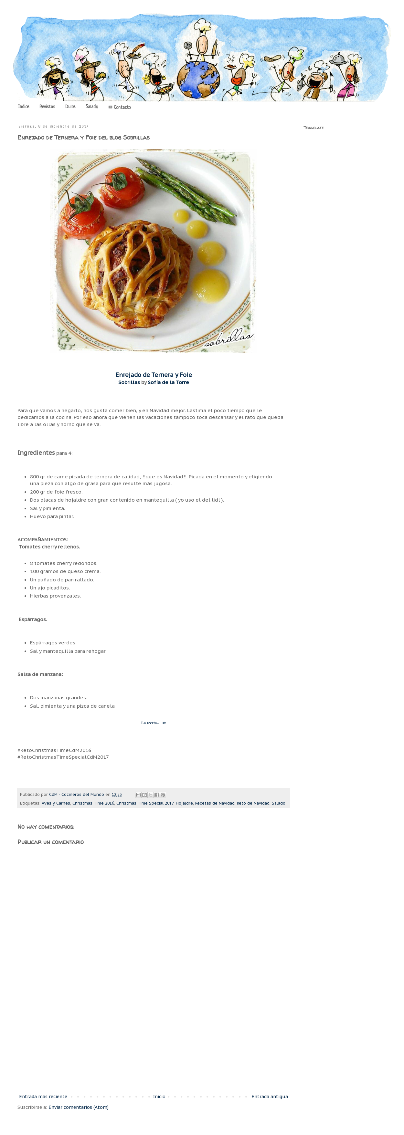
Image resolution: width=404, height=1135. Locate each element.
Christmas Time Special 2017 (145, 803)
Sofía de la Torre (168, 382)
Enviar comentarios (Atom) (78, 1107)
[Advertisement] (153, 1039)
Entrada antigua (269, 1096)
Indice (23, 106)
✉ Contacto (119, 107)
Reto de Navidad (253, 803)
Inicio (159, 1096)
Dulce (70, 106)
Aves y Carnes (56, 803)
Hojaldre (184, 803)
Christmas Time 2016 (93, 803)
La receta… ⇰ (153, 723)
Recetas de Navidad (215, 803)
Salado (92, 106)
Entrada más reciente (43, 1096)
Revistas (47, 106)
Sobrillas (129, 382)
